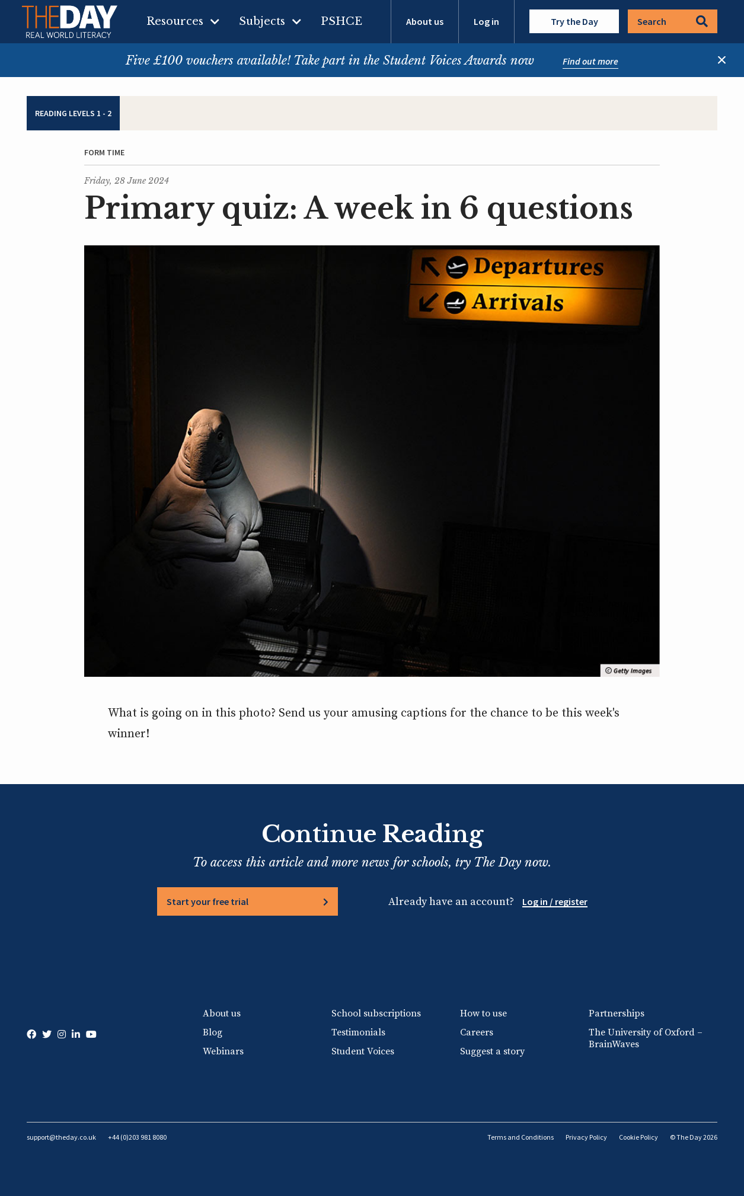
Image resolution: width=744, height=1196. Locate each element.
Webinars (223, 1051)
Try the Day (574, 21)
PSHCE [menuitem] (341, 21)
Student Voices (362, 1051)
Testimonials (358, 1032)
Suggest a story (492, 1051)
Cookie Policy (638, 1137)
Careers (476, 1032)
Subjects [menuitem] (262, 21)
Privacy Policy (586, 1137)
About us (424, 21)
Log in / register (554, 901)
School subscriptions (376, 1013)
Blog (212, 1032)
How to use (483, 1013)
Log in (486, 21)
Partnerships (616, 1013)
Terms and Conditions (520, 1137)
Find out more (590, 61)
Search (672, 21)
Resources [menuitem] (174, 21)
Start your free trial (207, 901)
